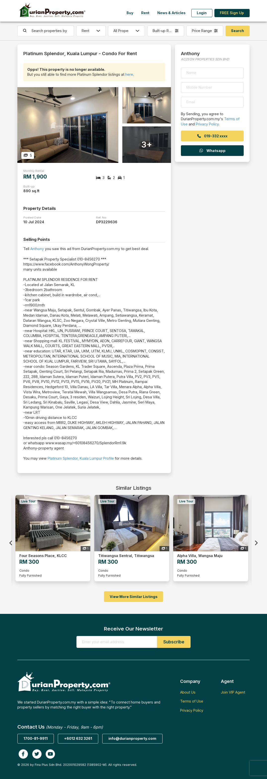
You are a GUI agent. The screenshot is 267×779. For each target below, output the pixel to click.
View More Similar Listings (134, 596)
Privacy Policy (207, 124)
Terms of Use (191, 701)
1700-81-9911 (36, 738)
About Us (188, 692)
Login (202, 13)
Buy (130, 13)
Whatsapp (212, 150)
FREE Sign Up (232, 13)
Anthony (37, 249)
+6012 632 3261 (78, 738)
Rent (145, 13)
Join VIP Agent (233, 692)
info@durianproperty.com (132, 738)
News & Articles (171, 13)
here (129, 74)
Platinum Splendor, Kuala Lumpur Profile (81, 458)
